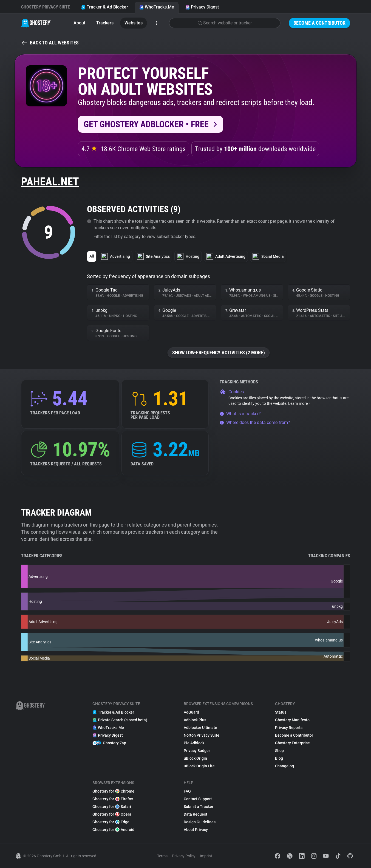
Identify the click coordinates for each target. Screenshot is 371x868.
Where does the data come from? (255, 422)
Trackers (105, 23)
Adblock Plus (195, 720)
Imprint (206, 856)
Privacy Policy (184, 856)
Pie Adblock (194, 743)
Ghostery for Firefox (112, 799)
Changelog (284, 766)
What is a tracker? (240, 413)
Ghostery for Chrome (113, 791)
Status (280, 712)
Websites (133, 23)
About (79, 23)
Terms (162, 856)
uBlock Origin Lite (199, 766)
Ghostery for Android (113, 829)
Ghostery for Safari (111, 806)
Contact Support (198, 799)
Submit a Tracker (198, 806)
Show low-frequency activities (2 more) (218, 352)
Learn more (299, 403)
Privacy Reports (288, 727)
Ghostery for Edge (110, 822)
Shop (279, 750)
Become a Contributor (319, 23)
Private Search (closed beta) (119, 720)
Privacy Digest (202, 7)
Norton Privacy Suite (201, 735)
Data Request (195, 814)
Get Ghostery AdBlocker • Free (146, 124)
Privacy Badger (197, 750)
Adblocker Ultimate (200, 727)
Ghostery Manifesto (292, 720)
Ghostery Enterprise (292, 743)
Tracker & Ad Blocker (104, 7)
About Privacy (196, 829)
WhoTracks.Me (156, 7)
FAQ (187, 791)
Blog (279, 758)
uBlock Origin (195, 758)
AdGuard (191, 712)
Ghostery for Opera (111, 814)
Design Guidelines (200, 822)
